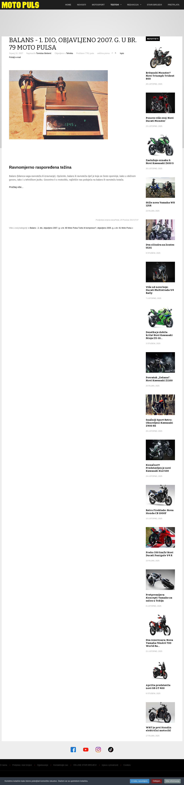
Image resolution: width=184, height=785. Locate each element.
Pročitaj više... (16, 187)
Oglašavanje (42, 765)
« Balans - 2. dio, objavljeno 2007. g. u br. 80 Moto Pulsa (53, 228)
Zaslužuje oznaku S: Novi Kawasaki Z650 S (160, 162)
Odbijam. (157, 781)
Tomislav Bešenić (43, 53)
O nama (3, 765)
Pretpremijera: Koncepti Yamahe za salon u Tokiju (159, 597)
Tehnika (69, 53)
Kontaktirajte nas (60, 765)
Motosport (98, 5)
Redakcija (133, 5)
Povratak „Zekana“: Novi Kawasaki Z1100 (159, 379)
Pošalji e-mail (15, 57)
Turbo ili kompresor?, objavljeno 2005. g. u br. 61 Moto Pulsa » (105, 228)
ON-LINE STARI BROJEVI (85, 765)
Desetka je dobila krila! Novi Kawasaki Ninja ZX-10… (159, 335)
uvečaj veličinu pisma (115, 52)
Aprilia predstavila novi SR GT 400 (158, 687)
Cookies (127, 765)
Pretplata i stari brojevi (22, 765)
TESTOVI (115, 5)
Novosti (81, 5)
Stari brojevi (154, 5)
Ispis (122, 53)
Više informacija (172, 781)
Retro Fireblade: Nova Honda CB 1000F (159, 512)
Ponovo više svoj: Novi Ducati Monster (160, 119)
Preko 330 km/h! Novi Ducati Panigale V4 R (159, 554)
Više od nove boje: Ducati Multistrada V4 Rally (160, 290)
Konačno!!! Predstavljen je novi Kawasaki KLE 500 (158, 467)
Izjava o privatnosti (110, 765)
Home (68, 5)
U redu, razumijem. (139, 781)
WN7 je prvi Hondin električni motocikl (158, 729)
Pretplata (173, 5)
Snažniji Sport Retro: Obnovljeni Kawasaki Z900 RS (159, 422)
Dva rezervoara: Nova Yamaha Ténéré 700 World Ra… (159, 643)
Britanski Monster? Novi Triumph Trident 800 (160, 75)
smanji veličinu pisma (112, 52)
